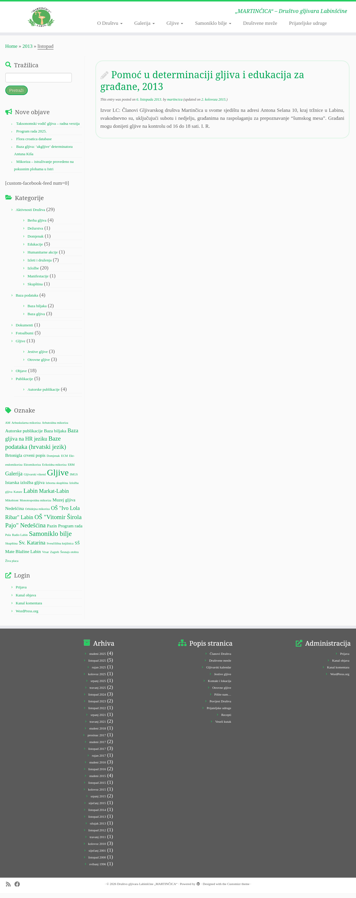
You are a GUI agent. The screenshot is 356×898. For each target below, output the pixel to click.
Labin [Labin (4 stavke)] (30, 496)
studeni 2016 (97, 767)
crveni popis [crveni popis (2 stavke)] (34, 460)
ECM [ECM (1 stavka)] (64, 460)
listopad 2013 (97, 821)
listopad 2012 (97, 835)
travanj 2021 (98, 726)
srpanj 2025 (98, 686)
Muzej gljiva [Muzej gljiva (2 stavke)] (64, 504)
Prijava (21, 592)
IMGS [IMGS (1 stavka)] (74, 479)
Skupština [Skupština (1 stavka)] (11, 548)
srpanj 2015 (98, 801)
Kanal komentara (29, 608)
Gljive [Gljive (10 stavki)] (58, 477)
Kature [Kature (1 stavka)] (18, 496)
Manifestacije (37, 281)
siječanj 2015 (97, 808)
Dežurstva (35, 233)
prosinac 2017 (96, 740)
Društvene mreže (260, 23)
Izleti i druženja (39, 265)
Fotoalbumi (24, 338)
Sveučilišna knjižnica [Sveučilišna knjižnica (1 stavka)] (60, 548)
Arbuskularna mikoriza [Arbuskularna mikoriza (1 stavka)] (26, 427)
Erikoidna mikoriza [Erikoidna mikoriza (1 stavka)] (54, 469)
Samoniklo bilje (213, 23)
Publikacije (24, 383)
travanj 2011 (98, 842)
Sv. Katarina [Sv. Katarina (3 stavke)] (32, 548)
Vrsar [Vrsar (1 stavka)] (45, 557)
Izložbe (33, 273)
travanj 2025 (98, 692)
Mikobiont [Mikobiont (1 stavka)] (12, 505)
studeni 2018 (97, 733)
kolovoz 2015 (97, 794)
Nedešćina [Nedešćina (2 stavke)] (14, 513)
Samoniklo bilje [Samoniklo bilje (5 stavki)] (50, 538)
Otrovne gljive (38, 364)
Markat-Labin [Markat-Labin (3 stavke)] (54, 496)
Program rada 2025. (31, 136)
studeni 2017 (97, 747)
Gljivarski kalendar (218, 672)
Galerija (144, 23)
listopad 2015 (97, 787)
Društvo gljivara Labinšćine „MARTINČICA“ (147, 889)
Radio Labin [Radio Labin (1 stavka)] (20, 540)
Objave (21, 375)
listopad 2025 (97, 665)
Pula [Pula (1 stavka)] (8, 540)
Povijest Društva (220, 706)
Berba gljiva (36, 225)
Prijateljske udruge (308, 23)
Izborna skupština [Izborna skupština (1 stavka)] (57, 488)
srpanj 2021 (98, 720)
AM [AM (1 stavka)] (7, 427)
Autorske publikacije (43, 394)
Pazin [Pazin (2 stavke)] (52, 530)
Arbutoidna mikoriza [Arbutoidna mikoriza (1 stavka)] (55, 427)
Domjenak (35, 241)
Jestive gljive (37, 356)
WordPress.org (27, 616)
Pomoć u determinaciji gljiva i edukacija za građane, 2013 (202, 85)
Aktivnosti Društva (30, 214)
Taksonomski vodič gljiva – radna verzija (48, 128)
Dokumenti (24, 330)
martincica (175, 104)
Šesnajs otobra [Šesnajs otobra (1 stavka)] (69, 557)
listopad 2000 (97, 862)
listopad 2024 (97, 699)
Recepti (226, 720)
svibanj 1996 (97, 869)
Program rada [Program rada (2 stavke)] (70, 530)
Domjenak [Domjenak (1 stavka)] (53, 460)
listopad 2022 (97, 713)
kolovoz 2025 (97, 679)
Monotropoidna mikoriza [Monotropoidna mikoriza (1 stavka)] (35, 505)
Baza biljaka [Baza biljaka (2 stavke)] (55, 435)
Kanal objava (26, 600)
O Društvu (110, 23)
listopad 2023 (97, 706)
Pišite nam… (222, 699)
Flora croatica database (34, 144)
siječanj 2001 (97, 855)
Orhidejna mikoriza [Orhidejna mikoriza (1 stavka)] (37, 514)
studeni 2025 (97, 658)
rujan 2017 (99, 760)
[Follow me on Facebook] (19, 889)
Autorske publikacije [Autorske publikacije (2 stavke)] (24, 435)
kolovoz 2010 (97, 848)
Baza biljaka (37, 310)
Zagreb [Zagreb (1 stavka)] (54, 557)
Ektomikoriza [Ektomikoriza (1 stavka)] (32, 469)
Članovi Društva (220, 658)
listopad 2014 (97, 815)
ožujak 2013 (98, 828)
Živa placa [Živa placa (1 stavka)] (12, 565)
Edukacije (35, 249)
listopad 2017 (97, 753)
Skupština (35, 289)
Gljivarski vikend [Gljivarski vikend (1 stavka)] (34, 479)
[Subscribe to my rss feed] (10, 889)
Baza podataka (27, 300)
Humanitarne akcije (42, 257)
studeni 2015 (97, 781)
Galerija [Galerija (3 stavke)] (14, 479)
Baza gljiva (36, 318)
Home (11, 51)
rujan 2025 (99, 672)
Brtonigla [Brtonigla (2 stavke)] (13, 460)
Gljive (175, 23)
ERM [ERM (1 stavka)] (71, 469)
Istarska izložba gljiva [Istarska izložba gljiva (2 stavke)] (25, 487)
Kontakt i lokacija (219, 686)
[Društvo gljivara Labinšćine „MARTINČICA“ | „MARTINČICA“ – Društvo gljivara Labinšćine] (41, 19)
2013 (27, 51)
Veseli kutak (223, 726)
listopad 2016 (97, 774)
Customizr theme (238, 889)
